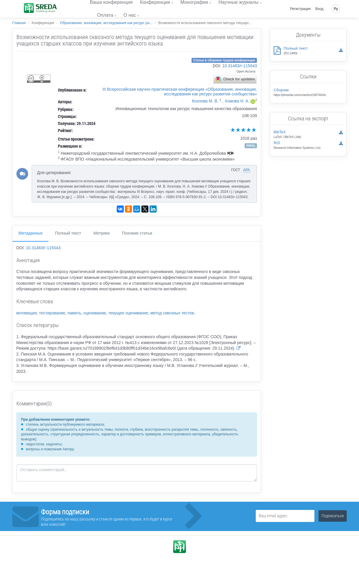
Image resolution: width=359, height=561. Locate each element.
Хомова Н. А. (237, 101)
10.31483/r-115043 (239, 65)
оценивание (94, 313)
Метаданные (30, 233)
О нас (129, 15)
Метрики (101, 233)
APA (246, 170)
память (74, 313)
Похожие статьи (137, 233)
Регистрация (300, 9)
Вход (320, 9)
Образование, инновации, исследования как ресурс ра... (106, 23)
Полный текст (68, 233)
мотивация (26, 313)
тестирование (52, 313)
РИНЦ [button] (250, 145)
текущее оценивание (128, 313)
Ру (336, 9)
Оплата (105, 15)
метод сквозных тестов (172, 313)
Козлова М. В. (205, 101)
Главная (19, 23)
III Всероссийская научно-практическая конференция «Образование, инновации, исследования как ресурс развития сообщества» (179, 91)
